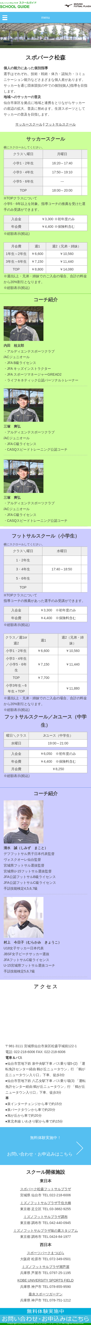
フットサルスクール (60, 124)
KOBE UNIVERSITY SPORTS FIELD (45, 1280)
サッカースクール (28, 124)
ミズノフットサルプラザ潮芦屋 (45, 1267)
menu (45, 17)
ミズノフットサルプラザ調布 (46, 1217)
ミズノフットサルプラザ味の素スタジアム (45, 1230)
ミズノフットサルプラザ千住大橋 (45, 1203)
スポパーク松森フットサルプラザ (45, 1189)
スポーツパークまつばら (45, 1253)
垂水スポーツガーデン (46, 1294)
